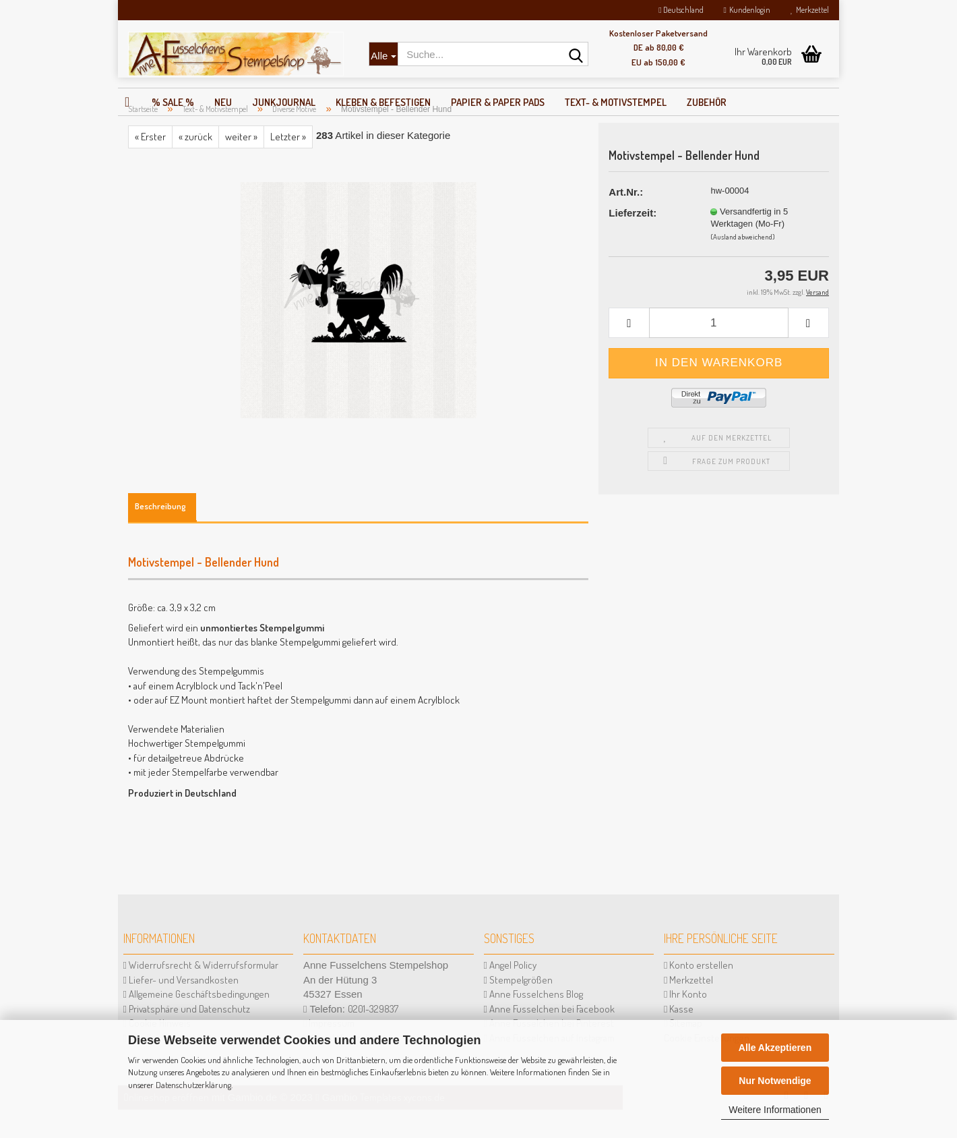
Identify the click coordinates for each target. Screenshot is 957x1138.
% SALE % (173, 102)
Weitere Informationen (775, 1109)
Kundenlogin (747, 10)
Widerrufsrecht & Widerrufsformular (200, 993)
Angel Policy (510, 993)
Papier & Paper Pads (498, 102)
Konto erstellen (698, 993)
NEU (223, 102)
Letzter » (288, 165)
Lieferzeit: (632, 241)
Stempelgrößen (518, 1008)
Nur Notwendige (775, 1080)
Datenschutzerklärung (193, 1084)
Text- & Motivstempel (616, 102)
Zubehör (707, 102)
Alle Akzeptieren (775, 1047)
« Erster (150, 165)
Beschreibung (160, 534)
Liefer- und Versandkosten (181, 1008)
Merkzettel (810, 10)
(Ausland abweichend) (742, 265)
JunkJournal (283, 102)
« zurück (195, 165)
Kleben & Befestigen (383, 102)
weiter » (241, 165)
